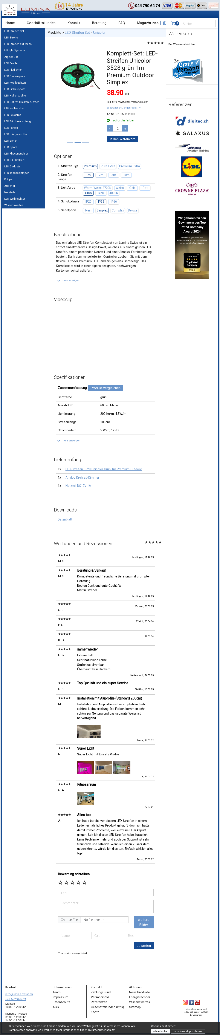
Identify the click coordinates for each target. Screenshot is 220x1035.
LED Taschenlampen (16, 173)
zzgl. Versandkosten (136, 101)
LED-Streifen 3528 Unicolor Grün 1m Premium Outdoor (104, 469)
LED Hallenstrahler (15, 95)
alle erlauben (160, 1031)
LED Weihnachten (15, 198)
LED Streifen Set (14, 31)
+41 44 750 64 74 (15, 999)
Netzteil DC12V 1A (78, 486)
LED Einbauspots (14, 89)
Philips (8, 179)
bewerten (144, 946)
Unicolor (99, 33)
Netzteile (9, 192)
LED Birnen (10, 140)
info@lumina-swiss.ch (19, 994)
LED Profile (10, 63)
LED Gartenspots (14, 76)
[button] (124, 107)
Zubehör (9, 185)
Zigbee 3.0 (11, 56)
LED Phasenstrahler (16, 153)
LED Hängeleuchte (15, 134)
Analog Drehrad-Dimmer (82, 477)
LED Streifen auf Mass (18, 44)
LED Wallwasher (14, 108)
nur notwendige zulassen (188, 1031)
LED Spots (10, 147)
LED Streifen (11, 37)
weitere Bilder (143, 922)
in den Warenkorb (123, 139)
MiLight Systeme (14, 50)
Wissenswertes (13, 205)
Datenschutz (107, 1030)
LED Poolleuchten (15, 82)
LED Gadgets (12, 166)
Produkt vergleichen (105, 388)
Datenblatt (65, 519)
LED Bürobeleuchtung (17, 121)
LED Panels (11, 127)
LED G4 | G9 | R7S (14, 160)
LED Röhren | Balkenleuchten (21, 102)
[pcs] (117, 128)
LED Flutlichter (13, 69)
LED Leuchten (12, 114)
